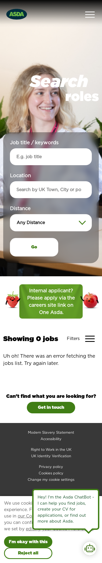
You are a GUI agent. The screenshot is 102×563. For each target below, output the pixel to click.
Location (20, 165)
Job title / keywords (34, 132)
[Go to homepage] (16, 9)
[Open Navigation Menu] (90, 9)
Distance (20, 198)
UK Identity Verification (51, 446)
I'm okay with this (28, 541)
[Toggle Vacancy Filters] (83, 329)
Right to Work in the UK (51, 440)
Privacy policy (51, 457)
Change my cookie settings (51, 470)
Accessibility (51, 429)
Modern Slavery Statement (51, 423)
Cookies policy (51, 463)
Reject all (28, 553)
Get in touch (51, 397)
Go (34, 237)
